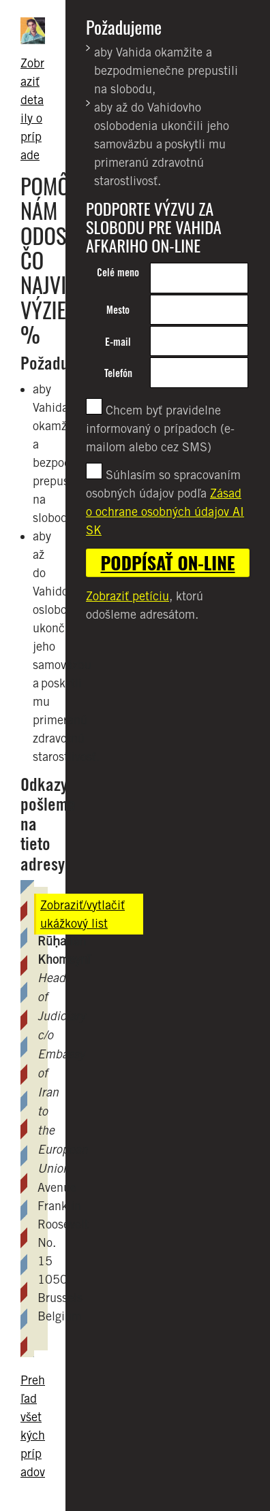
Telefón (118, 373)
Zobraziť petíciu (127, 596)
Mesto (118, 310)
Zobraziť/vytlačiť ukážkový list (82, 914)
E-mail (118, 342)
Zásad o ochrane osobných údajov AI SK (165, 511)
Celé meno (118, 272)
